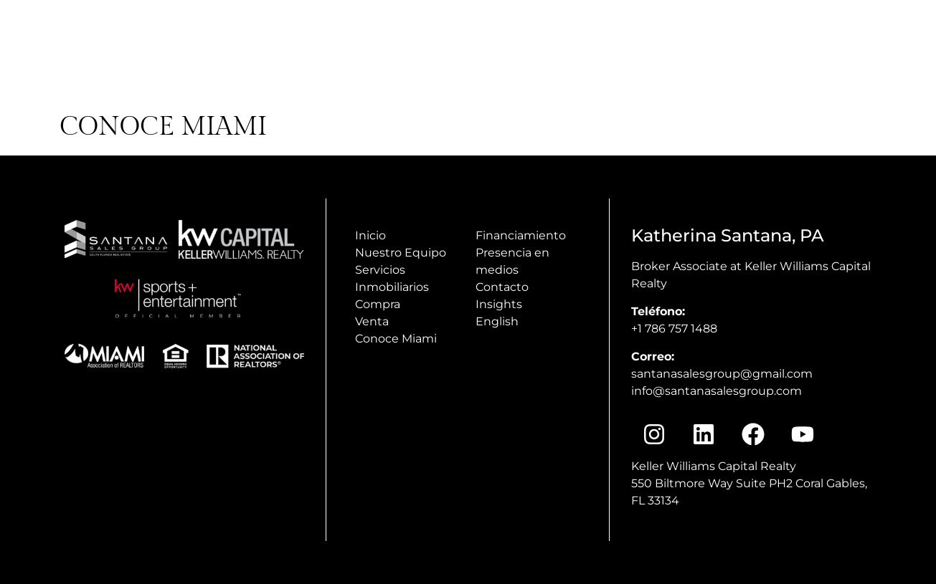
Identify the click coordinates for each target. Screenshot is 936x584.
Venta (372, 321)
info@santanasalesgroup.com (716, 391)
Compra (377, 304)
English (497, 321)
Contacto (502, 287)
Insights (499, 304)
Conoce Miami (396, 338)
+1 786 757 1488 (674, 328)
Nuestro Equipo (400, 252)
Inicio (370, 235)
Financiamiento (521, 235)
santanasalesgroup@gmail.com (722, 373)
